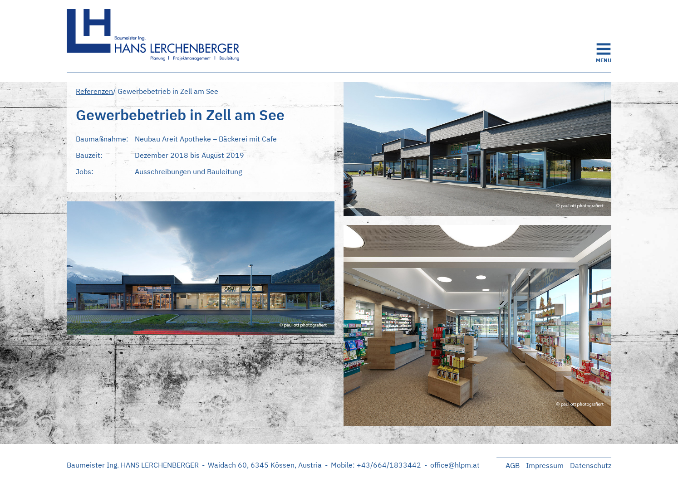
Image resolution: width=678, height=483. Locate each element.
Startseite (157, 36)
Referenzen (94, 91)
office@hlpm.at (455, 464)
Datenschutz (590, 465)
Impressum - (547, 465)
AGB (513, 465)
